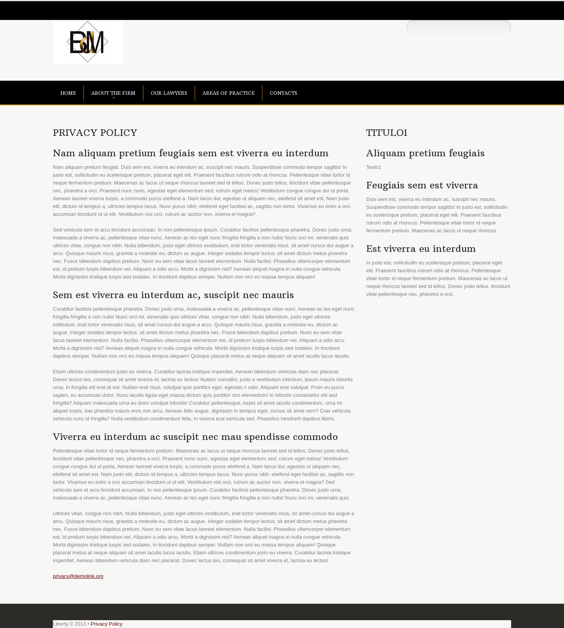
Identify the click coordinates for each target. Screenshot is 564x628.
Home (68, 93)
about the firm (113, 93)
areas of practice (228, 93)
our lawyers (169, 93)
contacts (283, 93)
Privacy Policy (107, 624)
